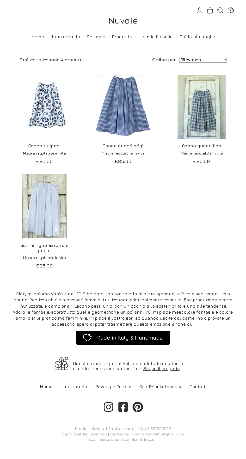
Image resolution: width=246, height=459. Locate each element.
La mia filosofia (157, 36)
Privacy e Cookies (113, 386)
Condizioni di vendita (161, 386)
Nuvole (123, 20)
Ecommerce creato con (123, 439)
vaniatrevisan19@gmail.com (159, 434)
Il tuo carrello (65, 36)
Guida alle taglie (197, 36)
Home (37, 36)
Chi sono (96, 36)
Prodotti (123, 36)
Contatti (198, 386)
